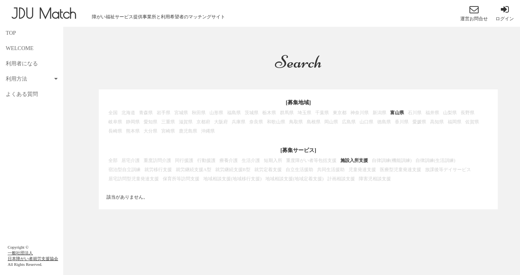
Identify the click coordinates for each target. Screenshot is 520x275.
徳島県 (384, 122)
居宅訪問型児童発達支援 (133, 178)
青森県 (146, 112)
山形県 (216, 112)
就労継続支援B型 (232, 169)
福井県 (432, 112)
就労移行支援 (158, 169)
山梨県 (450, 112)
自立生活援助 (299, 169)
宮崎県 (168, 131)
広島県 (349, 122)
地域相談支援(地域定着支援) (294, 178)
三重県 (168, 122)
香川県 (402, 122)
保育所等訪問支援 (181, 178)
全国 (113, 112)
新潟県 (379, 112)
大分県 (150, 131)
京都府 (203, 122)
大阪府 (221, 122)
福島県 (234, 112)
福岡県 (454, 122)
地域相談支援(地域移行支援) (232, 178)
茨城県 (251, 112)
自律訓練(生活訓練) (435, 160)
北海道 (128, 112)
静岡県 (133, 122)
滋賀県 (186, 122)
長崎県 (115, 131)
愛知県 (150, 122)
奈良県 (256, 122)
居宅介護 (130, 160)
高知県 (437, 122)
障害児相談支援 (375, 178)
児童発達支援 (362, 169)
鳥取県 (296, 122)
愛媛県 (419, 122)
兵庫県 (238, 122)
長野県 (467, 112)
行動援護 (206, 160)
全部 (113, 160)
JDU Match (43, 13)
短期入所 (273, 160)
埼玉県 (304, 112)
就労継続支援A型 (193, 169)
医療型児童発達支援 (400, 169)
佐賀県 (472, 122)
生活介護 (251, 160)
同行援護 (184, 160)
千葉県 (322, 112)
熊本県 (133, 131)
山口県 (366, 122)
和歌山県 (276, 122)
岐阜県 (115, 122)
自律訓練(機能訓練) (392, 160)
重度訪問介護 (157, 160)
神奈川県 (359, 112)
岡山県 (331, 122)
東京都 (340, 112)
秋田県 (199, 112)
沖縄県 (208, 131)
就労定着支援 (268, 169)
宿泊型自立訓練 (124, 169)
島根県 (314, 122)
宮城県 (181, 112)
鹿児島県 (188, 131)
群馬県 (287, 112)
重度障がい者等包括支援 (311, 160)
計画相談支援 (341, 178)
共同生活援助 (331, 169)
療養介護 (228, 160)
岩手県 (163, 112)
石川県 (415, 112)
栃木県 (269, 112)
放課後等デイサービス (448, 169)
